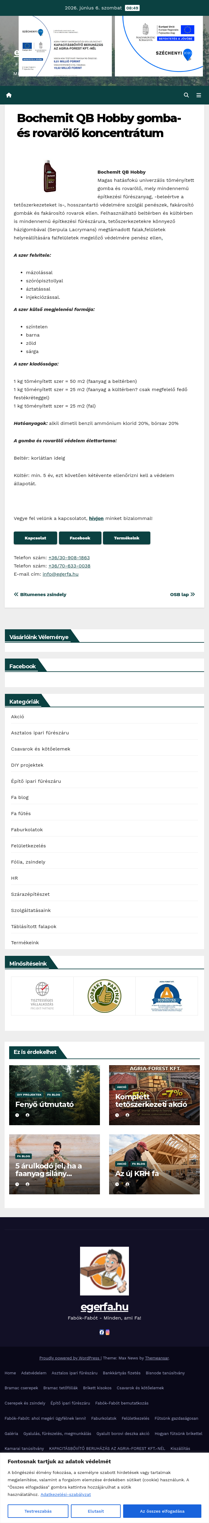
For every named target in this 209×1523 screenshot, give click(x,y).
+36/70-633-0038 (70, 566)
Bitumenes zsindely (40, 594)
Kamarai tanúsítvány (24, 1448)
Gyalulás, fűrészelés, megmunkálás (57, 1433)
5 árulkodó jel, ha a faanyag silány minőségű (48, 1173)
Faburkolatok (27, 829)
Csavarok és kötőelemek (40, 749)
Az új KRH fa (137, 1173)
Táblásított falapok (34, 926)
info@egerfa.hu (61, 574)
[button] (186, 95)
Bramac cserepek (21, 1388)
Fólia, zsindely (28, 862)
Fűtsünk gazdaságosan (176, 1418)
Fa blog (20, 797)
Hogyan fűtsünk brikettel (178, 1433)
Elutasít (96, 1511)
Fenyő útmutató (44, 1104)
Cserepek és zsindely (25, 1403)
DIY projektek (27, 765)
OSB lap (182, 594)
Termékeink (25, 942)
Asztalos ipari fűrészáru (40, 733)
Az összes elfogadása (162, 1511)
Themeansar (157, 1358)
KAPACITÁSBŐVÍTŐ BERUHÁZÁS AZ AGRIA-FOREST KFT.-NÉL (107, 1448)
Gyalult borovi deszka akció (123, 1433)
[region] (104, 1488)
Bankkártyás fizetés (122, 1373)
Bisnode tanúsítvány (165, 1373)
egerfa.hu (104, 1306)
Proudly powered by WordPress (70, 1358)
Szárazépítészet (30, 894)
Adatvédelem (33, 1373)
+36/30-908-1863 (69, 557)
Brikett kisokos (97, 1388)
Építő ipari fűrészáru (36, 781)
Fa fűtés (21, 813)
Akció (17, 716)
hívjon (96, 518)
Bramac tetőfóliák (60, 1388)
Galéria (11, 1433)
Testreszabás (38, 1511)
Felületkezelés (28, 846)
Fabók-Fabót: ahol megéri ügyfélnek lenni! (45, 1418)
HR (14, 878)
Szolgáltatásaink (31, 910)
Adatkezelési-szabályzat (66, 1494)
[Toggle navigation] (198, 95)
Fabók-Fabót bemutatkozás (121, 1403)
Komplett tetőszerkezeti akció (151, 1100)
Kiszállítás (180, 1448)
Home (10, 1373)
